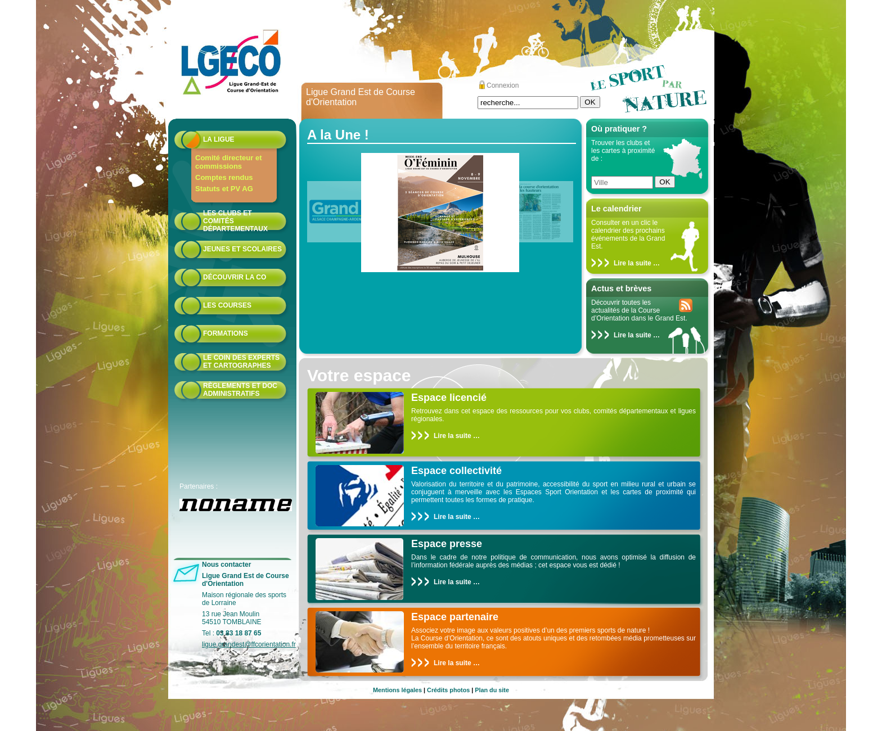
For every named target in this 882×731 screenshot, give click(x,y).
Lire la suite (632, 263)
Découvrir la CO (234, 277)
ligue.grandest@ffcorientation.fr (249, 644)
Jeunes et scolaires (242, 249)
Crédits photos (448, 690)
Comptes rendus (224, 177)
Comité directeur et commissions (228, 162)
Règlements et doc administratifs (240, 390)
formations (225, 333)
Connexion (503, 85)
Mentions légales (397, 690)
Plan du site (492, 690)
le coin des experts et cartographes (241, 361)
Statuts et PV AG (224, 188)
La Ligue (219, 139)
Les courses (227, 305)
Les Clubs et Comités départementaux (235, 221)
